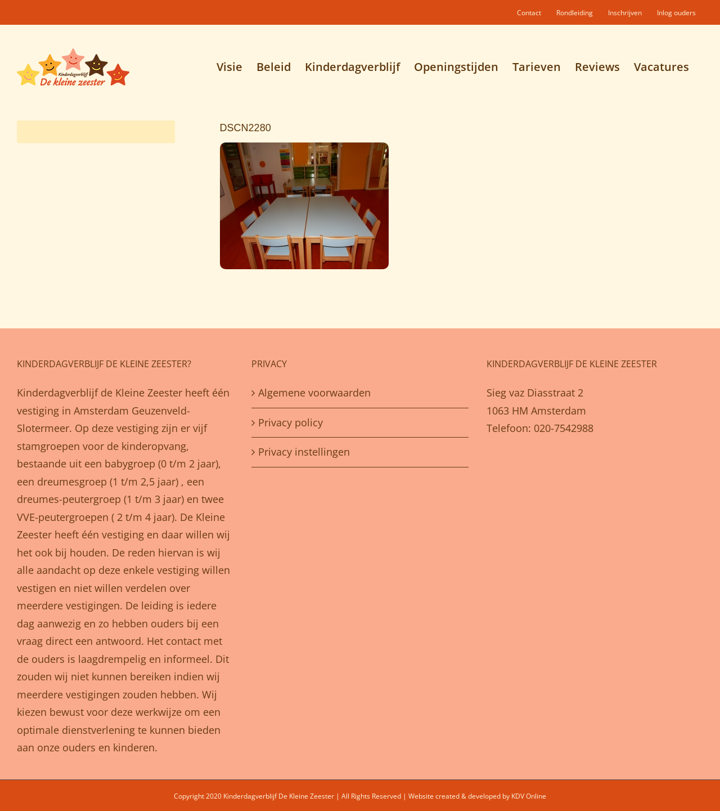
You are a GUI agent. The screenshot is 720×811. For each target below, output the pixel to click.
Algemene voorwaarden (314, 392)
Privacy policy (290, 422)
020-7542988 (563, 428)
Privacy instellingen (304, 451)
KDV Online (528, 796)
